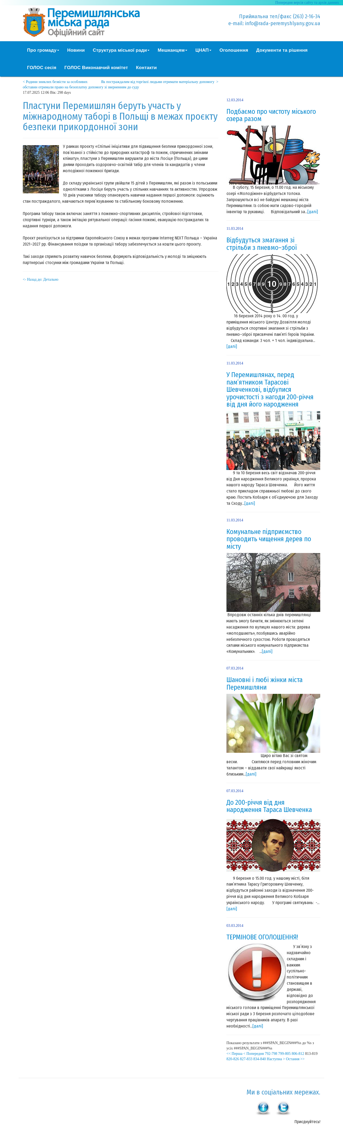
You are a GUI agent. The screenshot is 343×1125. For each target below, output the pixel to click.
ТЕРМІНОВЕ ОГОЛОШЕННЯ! (262, 937)
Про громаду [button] (43, 50)
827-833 (246, 1059)
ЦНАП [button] (203, 50)
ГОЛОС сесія (41, 67)
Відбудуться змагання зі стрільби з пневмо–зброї (261, 244)
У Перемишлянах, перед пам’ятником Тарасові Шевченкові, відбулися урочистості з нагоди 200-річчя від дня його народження (270, 389)
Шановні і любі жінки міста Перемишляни (264, 683)
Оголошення (233, 50)
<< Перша (234, 1054)
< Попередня (253, 1054)
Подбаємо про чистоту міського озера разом (271, 115)
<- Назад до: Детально (40, 279)
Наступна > (276, 1059)
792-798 (271, 1054)
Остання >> (295, 1059)
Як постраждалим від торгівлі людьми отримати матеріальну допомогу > (159, 82)
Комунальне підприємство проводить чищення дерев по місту (268, 539)
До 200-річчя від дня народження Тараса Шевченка (269, 806)
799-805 (284, 1054)
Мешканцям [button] (172, 50)
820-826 (232, 1059)
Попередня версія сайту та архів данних (307, 3)
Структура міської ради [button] (121, 50)
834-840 (259, 1059)
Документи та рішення (282, 50)
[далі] (312, 211)
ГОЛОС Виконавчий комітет (96, 67)
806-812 (298, 1054)
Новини (76, 50)
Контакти (146, 67)
